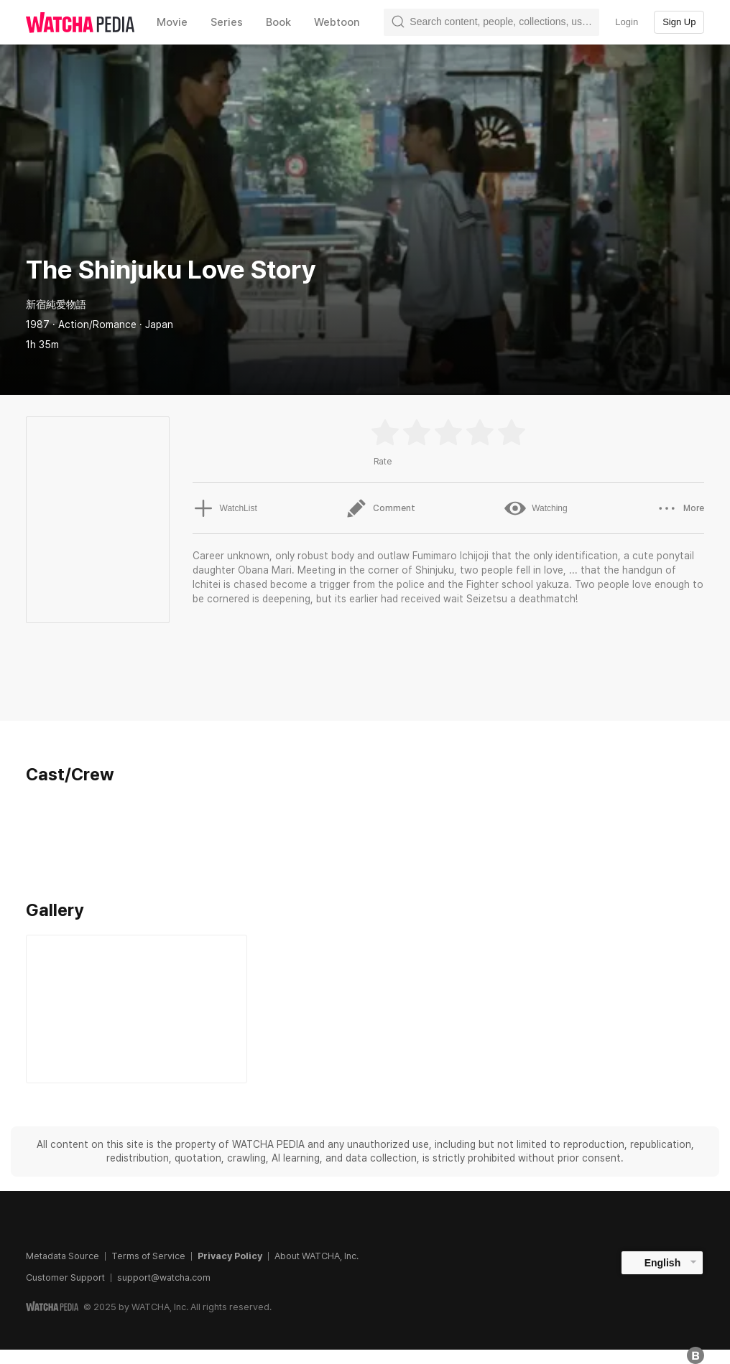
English (662, 1263)
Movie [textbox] (172, 22)
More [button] (680, 508)
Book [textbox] (278, 22)
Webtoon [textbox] (337, 22)
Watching (536, 508)
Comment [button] (380, 508)
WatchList (225, 508)
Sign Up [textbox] (679, 22)
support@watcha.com (164, 1277)
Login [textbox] (626, 22)
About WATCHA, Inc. (316, 1256)
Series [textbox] (227, 22)
